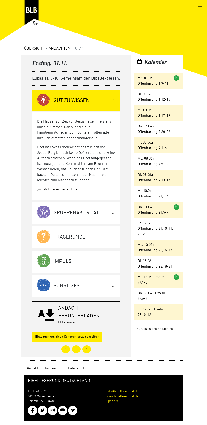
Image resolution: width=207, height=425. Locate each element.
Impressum (53, 368)
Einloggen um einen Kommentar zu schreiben (67, 336)
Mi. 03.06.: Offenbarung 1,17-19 (153, 113)
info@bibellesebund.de (122, 391)
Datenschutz (77, 368)
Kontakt (32, 368)
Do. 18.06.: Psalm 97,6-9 (151, 296)
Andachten (59, 48)
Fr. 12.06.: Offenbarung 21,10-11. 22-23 (155, 228)
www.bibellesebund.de (122, 396)
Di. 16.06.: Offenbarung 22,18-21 (154, 263)
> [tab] (86, 349)
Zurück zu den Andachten (155, 329)
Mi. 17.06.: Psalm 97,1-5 (151, 279)
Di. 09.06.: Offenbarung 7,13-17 (153, 177)
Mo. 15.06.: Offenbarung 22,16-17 (154, 247)
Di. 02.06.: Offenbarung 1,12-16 (153, 97)
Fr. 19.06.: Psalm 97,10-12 (150, 312)
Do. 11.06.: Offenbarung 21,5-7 (152, 210)
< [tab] (65, 349)
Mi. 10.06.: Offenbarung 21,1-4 (152, 193)
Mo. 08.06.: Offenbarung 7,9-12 (152, 161)
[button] (76, 314)
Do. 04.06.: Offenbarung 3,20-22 (153, 129)
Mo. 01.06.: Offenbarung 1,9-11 (152, 81)
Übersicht (34, 48)
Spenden (112, 401)
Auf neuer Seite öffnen (61, 189)
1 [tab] (76, 349)
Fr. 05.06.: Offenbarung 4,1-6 (152, 145)
